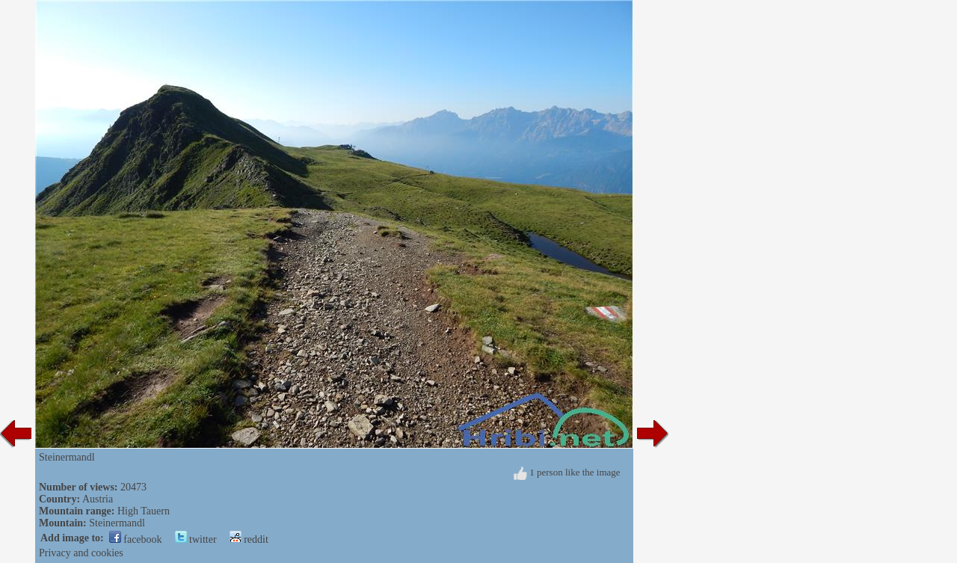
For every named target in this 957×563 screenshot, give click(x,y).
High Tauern (143, 511)
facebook (135, 539)
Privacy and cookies (81, 553)
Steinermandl (117, 523)
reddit (249, 539)
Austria (97, 499)
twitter (196, 539)
